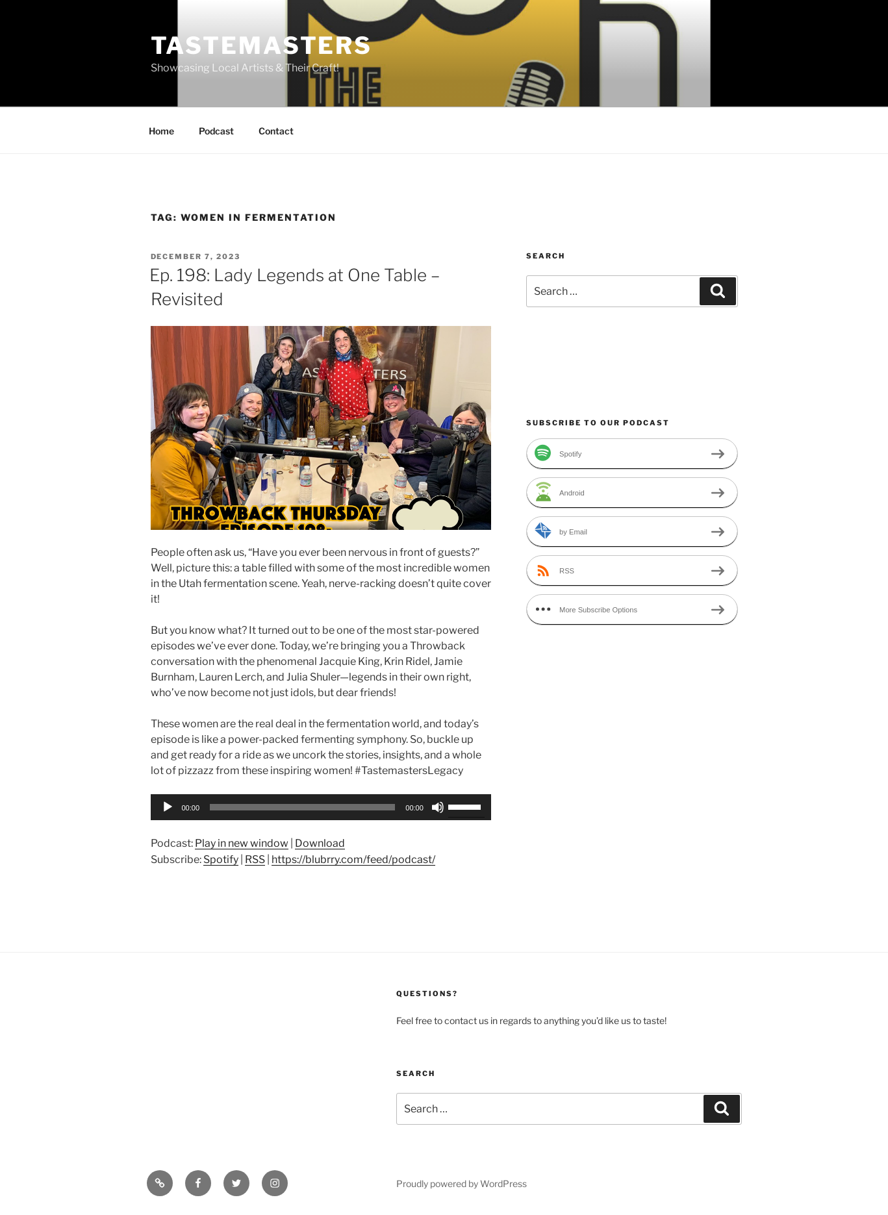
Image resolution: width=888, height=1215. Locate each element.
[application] (321, 807)
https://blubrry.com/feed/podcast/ (353, 859)
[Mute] (437, 807)
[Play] (167, 807)
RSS (255, 859)
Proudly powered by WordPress (461, 1183)
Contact (276, 130)
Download (320, 843)
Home (161, 130)
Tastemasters (262, 45)
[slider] (302, 807)
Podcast (216, 130)
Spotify (220, 859)
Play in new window (241, 843)
